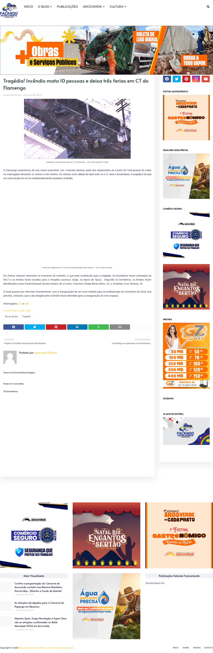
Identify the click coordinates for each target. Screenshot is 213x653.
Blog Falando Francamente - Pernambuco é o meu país (46, 647)
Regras (197, 648)
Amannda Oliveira (12, 95)
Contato (208, 648)
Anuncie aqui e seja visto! (16, 310)
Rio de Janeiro (11, 316)
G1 (20, 303)
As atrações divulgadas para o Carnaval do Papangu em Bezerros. (39, 604)
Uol (27, 303)
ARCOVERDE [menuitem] (92, 6)
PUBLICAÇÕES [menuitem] (67, 6)
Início (175, 648)
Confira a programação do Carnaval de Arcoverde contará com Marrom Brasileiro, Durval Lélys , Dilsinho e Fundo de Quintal (38, 587)
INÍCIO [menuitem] (28, 6)
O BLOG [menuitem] (43, 6)
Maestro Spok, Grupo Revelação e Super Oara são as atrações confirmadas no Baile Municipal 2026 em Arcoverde (40, 622)
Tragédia (26, 316)
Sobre (186, 648)
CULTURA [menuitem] (117, 6)
